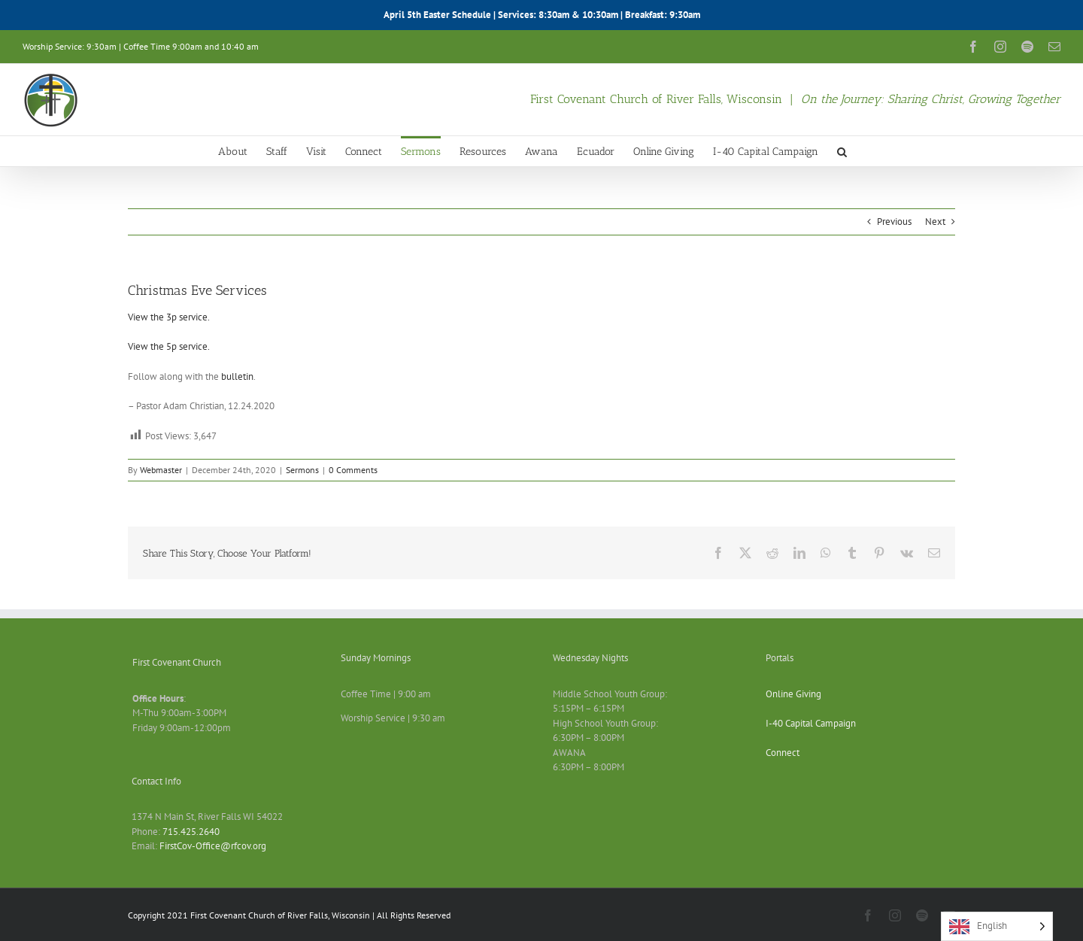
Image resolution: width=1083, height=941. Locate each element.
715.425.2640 (191, 831)
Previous (894, 221)
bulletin (237, 376)
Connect (782, 752)
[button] (842, 151)
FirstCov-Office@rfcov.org (212, 845)
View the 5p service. (169, 346)
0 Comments (353, 469)
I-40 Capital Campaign (811, 723)
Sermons (302, 469)
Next (935, 221)
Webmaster (161, 469)
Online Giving (793, 694)
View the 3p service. (169, 317)
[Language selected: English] (997, 926)
